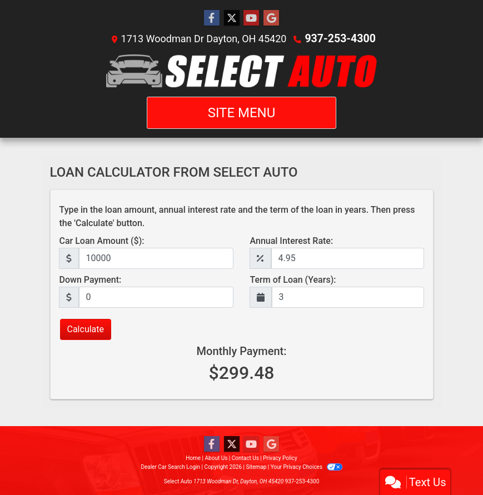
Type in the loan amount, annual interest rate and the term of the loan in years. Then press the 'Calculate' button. (237, 216)
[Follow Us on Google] (271, 18)
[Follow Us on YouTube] (251, 18)
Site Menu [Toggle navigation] (242, 113)
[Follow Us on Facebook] (212, 18)
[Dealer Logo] (241, 71)
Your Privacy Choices (306, 467)
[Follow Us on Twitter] (232, 18)
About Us (216, 458)
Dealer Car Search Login (170, 467)
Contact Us (245, 458)
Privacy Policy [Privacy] (280, 458)
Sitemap (256, 467)
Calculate (85, 329)
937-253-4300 (339, 38)
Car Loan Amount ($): (102, 241)
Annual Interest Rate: (291, 241)
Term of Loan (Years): (293, 279)
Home (193, 458)
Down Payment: (90, 279)
